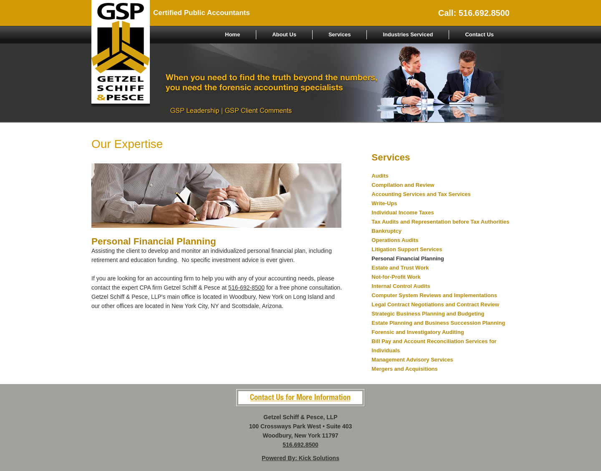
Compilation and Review (402, 185)
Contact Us (479, 34)
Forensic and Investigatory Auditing (417, 332)
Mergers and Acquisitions (404, 369)
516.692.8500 (300, 444)
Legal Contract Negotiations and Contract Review (435, 304)
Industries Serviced (408, 34)
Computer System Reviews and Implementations (434, 295)
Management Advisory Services (412, 359)
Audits (379, 176)
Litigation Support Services (406, 249)
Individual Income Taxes (402, 212)
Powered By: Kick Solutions (300, 458)
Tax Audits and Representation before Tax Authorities (440, 222)
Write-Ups (384, 203)
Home (232, 34)
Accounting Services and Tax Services (420, 194)
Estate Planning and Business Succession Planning (438, 323)
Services (339, 34)
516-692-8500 (246, 287)
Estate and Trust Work (400, 268)
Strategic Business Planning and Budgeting (427, 314)
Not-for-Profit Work (395, 277)
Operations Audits (394, 240)
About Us (284, 34)
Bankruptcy (386, 231)
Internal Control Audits (400, 286)
